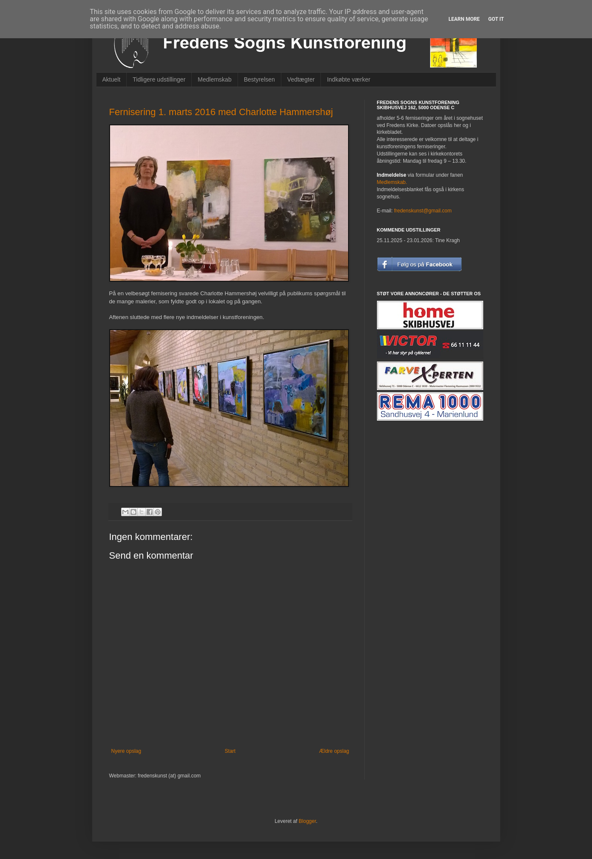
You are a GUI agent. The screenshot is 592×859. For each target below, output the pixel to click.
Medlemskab (214, 79)
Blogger (307, 821)
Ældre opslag (334, 751)
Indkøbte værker (348, 79)
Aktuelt (111, 79)
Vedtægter (301, 79)
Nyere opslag (126, 751)
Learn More (464, 19)
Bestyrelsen (259, 79)
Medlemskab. (392, 182)
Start (230, 751)
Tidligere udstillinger (159, 79)
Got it (496, 19)
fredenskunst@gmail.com (423, 211)
